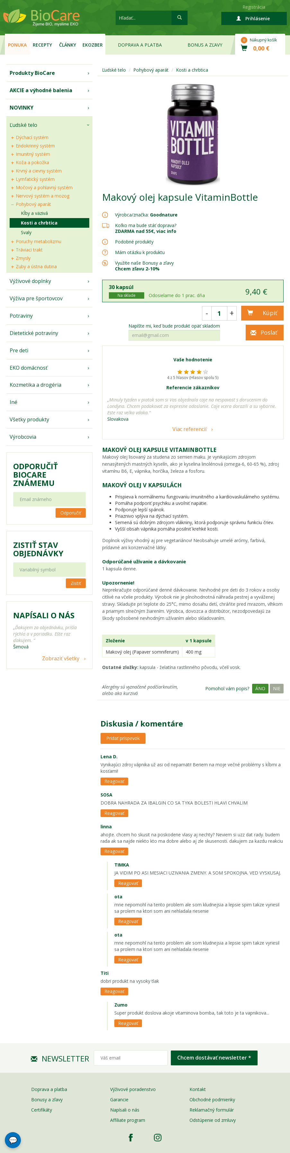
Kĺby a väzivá (34, 213)
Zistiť (76, 583)
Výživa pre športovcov (36, 298)
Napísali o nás (124, 1110)
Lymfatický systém (35, 179)
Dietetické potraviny (34, 333)
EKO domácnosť (29, 367)
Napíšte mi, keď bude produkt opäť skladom (174, 326)
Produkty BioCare (32, 72)
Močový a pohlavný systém (44, 187)
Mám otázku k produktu (140, 252)
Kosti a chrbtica (39, 223)
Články (67, 45)
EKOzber (93, 45)
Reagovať (114, 781)
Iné (13, 402)
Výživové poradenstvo (133, 1089)
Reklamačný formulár (211, 1110)
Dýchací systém (32, 137)
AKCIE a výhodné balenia (41, 90)
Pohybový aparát (33, 204)
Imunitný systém (33, 154)
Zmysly (23, 258)
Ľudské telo (23, 124)
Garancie (119, 1099)
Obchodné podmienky (212, 1099)
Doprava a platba (140, 45)
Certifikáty (41, 1110)
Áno (260, 688)
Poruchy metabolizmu (38, 241)
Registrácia (253, 7)
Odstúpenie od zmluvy (212, 1120)
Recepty (42, 45)
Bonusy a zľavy (47, 1099)
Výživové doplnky (30, 281)
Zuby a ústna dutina (36, 266)
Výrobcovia (23, 436)
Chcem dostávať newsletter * (214, 1057)
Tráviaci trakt (29, 250)
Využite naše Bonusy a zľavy (144, 266)
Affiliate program (127, 1120)
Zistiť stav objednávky (38, 549)
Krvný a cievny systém (39, 171)
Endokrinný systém (35, 146)
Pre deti (19, 350)
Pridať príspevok (123, 738)
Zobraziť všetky (60, 658)
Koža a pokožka (32, 162)
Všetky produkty (29, 419)
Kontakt (197, 1089)
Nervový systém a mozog (42, 196)
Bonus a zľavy (205, 45)
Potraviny (21, 315)
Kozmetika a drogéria (35, 384)
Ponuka (17, 45)
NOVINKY (21, 107)
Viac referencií (189, 429)
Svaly (26, 232)
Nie (276, 688)
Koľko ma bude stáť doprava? (145, 225)
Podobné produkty (134, 242)
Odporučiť (70, 513)
